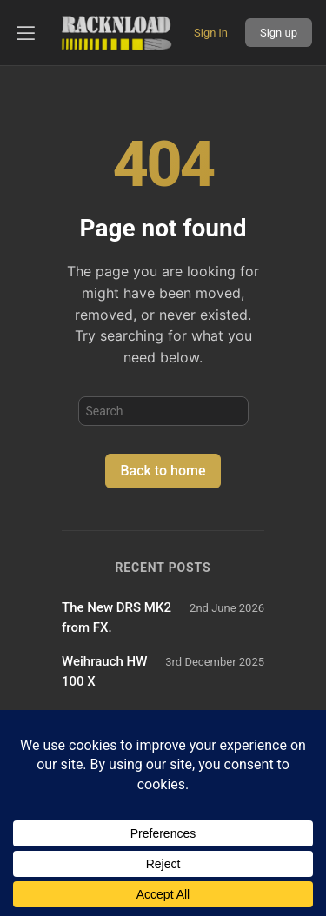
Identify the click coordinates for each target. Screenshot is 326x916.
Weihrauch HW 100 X (104, 671)
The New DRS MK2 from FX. (116, 617)
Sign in (211, 32)
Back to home (162, 470)
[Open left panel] (26, 33)
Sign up (278, 32)
